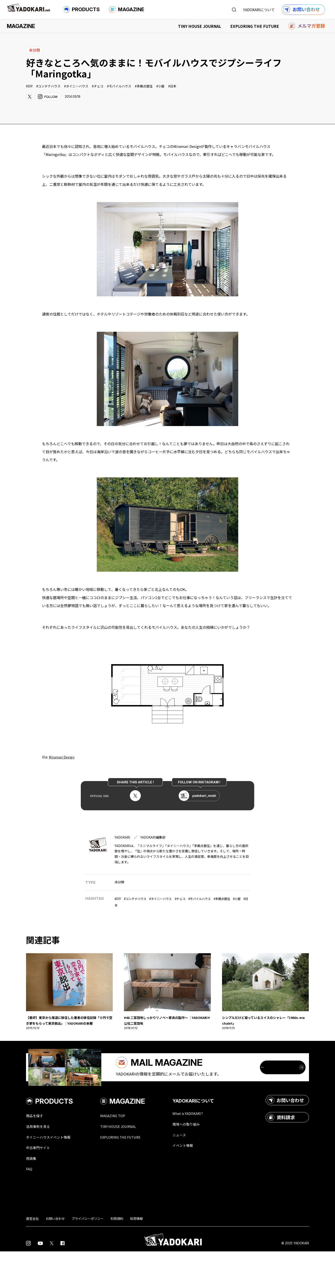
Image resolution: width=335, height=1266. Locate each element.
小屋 (161, 86)
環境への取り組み (199, 1137)
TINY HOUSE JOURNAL (199, 26)
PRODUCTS (81, 9)
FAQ (29, 1184)
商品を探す (36, 1129)
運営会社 (32, 1233)
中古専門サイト (40, 1162)
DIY (30, 86)
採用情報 (136, 1233)
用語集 (32, 1173)
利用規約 (116, 1233)
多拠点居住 (145, 86)
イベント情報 (195, 1159)
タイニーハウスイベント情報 (52, 1151)
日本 (173, 86)
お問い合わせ (285, 1113)
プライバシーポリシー (88, 1233)
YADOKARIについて (259, 9)
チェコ (98, 86)
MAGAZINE (126, 9)
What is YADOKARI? (201, 1126)
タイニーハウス (77, 86)
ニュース (191, 1148)
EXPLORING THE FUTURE (254, 26)
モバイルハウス (120, 86)
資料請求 (281, 1130)
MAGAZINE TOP (121, 1129)
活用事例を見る (40, 1140)
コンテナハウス (49, 86)
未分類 (120, 881)
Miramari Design (62, 757)
